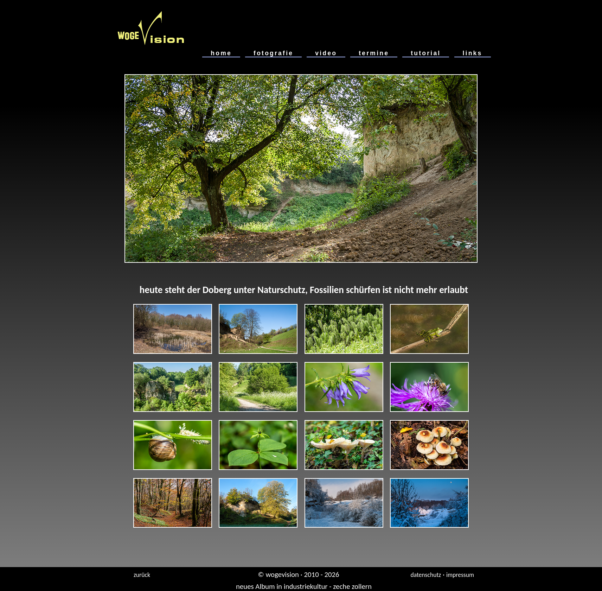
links (472, 53)
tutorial (425, 53)
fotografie (273, 53)
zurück (142, 575)
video (326, 53)
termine (373, 53)
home (221, 53)
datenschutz (425, 575)
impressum (460, 575)
